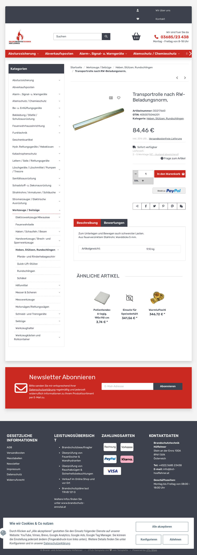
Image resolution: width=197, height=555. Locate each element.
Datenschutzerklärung (42, 389)
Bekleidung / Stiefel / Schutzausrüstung (24, 117)
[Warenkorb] (132, 36)
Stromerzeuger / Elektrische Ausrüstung (29, 201)
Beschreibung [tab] (87, 223)
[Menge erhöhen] (143, 180)
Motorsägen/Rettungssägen (32, 306)
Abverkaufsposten (23, 87)
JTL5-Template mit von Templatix (108, 550)
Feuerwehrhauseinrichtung (28, 125)
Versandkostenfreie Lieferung (165, 138)
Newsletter (13, 463)
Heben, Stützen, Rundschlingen (165, 118)
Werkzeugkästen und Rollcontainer (27, 337)
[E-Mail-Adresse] (127, 386)
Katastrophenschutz (24, 153)
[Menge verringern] (136, 173)
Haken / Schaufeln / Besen (31, 231)
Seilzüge (20, 321)
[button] (137, 10)
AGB (9, 447)
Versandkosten (16, 452)
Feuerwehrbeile (25, 224)
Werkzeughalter (25, 328)
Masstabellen (14, 458)
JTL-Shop (151, 550)
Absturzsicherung (23, 80)
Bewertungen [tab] (114, 223)
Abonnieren (168, 386)
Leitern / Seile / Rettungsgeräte (30, 160)
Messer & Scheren (26, 292)
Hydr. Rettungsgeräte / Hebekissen (33, 146)
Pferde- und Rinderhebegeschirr (36, 256)
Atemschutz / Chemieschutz (29, 101)
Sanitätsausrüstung (24, 178)
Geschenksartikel (22, 139)
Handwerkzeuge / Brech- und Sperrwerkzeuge (32, 240)
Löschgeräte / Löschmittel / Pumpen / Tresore (34, 169)
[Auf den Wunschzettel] (119, 98)
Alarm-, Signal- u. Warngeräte (29, 94)
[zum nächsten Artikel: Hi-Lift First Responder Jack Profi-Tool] (185, 78)
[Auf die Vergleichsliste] (111, 98)
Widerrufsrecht (15, 479)
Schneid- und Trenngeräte (31, 314)
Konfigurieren (149, 539)
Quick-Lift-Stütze (27, 263)
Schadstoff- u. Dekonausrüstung (31, 185)
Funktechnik (19, 132)
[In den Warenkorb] (76, 89)
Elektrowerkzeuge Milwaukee (33, 217)
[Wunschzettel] (137, 19)
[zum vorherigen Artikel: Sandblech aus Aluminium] (177, 78)
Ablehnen (175, 539)
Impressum (13, 469)
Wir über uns (163, 10)
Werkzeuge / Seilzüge (26, 210)
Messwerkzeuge (25, 299)
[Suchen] (77, 36)
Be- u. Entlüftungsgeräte (27, 108)
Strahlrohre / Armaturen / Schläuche (34, 192)
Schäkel (21, 278)
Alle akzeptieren (162, 526)
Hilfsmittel (22, 285)
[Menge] (145, 173)
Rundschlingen (26, 271)
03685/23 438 (175, 37)
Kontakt (160, 19)
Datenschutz (14, 474)
